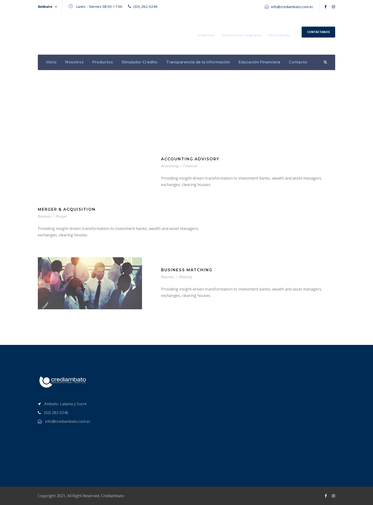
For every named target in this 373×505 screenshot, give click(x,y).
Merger (61, 216)
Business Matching (186, 270)
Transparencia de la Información (198, 62)
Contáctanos (318, 32)
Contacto (298, 62)
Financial (190, 166)
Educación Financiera (259, 62)
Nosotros (74, 62)
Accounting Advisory (190, 159)
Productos (102, 62)
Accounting (169, 166)
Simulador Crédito (139, 62)
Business (44, 216)
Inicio (51, 62)
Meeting (185, 277)
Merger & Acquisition (67, 209)
